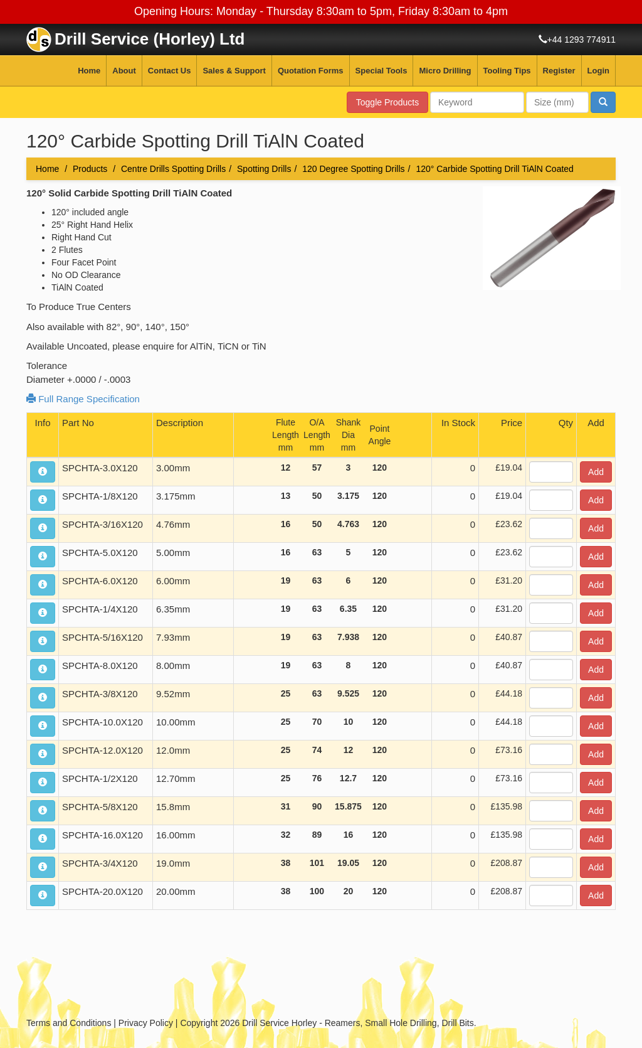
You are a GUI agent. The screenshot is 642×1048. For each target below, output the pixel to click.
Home (89, 70)
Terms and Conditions (68, 1023)
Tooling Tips (507, 70)
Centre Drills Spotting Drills (173, 169)
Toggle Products (387, 102)
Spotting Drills (264, 169)
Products (90, 169)
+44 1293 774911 (581, 40)
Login (598, 70)
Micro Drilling (445, 70)
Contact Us (169, 70)
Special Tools (381, 70)
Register (559, 70)
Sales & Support (234, 70)
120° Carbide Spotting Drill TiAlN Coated (495, 169)
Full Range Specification (83, 398)
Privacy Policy (145, 1023)
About (124, 70)
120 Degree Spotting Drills (353, 169)
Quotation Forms (311, 70)
